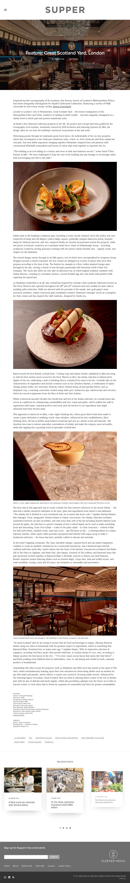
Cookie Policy (64, 866)
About (15, 866)
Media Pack (26, 866)
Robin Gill (49, 742)
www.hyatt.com (18, 715)
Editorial (74, 59)
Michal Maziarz (34, 742)
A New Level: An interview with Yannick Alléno (22, 801)
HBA (30, 738)
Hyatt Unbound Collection (92, 738)
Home (7, 866)
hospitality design (44, 738)
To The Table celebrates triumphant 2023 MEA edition (63, 800)
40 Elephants (19, 738)
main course (19, 742)
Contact (51, 866)
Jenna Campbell (62, 106)
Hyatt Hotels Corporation (66, 738)
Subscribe (40, 866)
